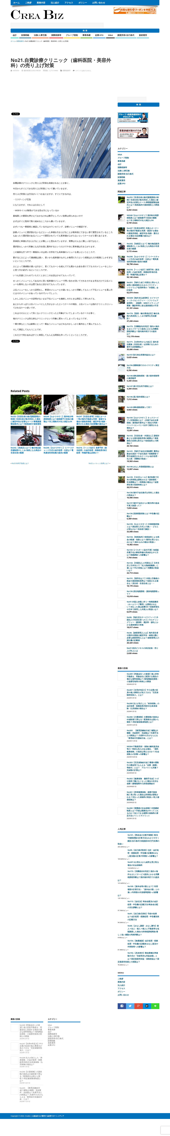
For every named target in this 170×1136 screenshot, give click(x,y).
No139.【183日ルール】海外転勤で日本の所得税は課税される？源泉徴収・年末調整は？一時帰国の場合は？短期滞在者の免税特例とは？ (143, 481)
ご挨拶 (28, 2)
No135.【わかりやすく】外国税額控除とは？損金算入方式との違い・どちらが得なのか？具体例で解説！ (143, 526)
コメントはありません (83, 70)
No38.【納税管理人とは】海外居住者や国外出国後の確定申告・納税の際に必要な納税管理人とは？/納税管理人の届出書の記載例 (143, 636)
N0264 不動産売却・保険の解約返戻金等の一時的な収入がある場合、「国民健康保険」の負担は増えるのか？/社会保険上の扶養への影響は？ (143, 750)
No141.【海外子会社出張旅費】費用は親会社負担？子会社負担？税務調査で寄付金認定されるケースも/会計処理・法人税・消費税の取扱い (143, 455)
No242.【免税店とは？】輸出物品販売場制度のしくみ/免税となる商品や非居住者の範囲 (26, 450)
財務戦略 (25, 35)
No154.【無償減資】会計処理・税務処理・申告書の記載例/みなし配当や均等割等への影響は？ (143, 944)
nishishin (16, 70)
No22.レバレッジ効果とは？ (99, 463)
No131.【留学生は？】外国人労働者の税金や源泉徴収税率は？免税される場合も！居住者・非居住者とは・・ (143, 581)
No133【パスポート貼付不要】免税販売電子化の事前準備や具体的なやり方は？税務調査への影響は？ (143, 552)
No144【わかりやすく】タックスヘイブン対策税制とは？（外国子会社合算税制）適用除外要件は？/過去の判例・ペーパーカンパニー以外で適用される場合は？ (143, 422)
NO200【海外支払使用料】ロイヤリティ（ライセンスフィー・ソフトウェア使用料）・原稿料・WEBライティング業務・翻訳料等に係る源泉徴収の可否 (143, 302)
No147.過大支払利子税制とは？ (140, 386)
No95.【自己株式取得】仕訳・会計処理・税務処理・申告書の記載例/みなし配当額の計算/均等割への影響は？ (143, 853)
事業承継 (86, 35)
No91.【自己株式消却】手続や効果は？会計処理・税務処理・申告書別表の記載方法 (143, 916)
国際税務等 (56, 35)
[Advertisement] (59, 49)
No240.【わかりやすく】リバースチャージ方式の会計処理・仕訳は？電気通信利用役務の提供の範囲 (59, 450)
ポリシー (82, 2)
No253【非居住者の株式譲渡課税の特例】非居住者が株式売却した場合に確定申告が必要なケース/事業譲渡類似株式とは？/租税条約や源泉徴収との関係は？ (26, 421)
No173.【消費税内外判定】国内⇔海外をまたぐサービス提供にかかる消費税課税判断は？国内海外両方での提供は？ (143, 330)
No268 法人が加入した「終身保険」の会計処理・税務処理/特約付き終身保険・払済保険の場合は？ (143, 706)
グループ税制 (72, 35)
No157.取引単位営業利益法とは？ (141, 355)
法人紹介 (55, 2)
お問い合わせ (98, 2)
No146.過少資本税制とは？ (138, 396)
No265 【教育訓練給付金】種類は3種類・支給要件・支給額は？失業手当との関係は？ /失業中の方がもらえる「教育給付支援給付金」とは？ (142, 734)
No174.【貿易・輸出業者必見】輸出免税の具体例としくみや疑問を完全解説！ (143, 316)
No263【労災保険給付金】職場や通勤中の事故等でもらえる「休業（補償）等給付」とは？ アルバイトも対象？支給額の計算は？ (143, 766)
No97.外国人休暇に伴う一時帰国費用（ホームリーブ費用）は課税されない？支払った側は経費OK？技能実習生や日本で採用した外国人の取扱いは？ (143, 605)
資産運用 (143, 35)
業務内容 (41, 2)
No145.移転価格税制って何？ (139, 407)
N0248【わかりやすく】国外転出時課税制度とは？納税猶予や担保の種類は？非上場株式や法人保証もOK (58, 419)
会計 (15, 35)
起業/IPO (99, 35)
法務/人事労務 (40, 35)
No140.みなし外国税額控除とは (140, 466)
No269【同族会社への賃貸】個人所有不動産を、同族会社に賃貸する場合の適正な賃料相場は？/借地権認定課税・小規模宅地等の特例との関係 (143, 678)
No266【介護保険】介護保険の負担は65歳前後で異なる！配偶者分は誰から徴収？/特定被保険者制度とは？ (143, 719)
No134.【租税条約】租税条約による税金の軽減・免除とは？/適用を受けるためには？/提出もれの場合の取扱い (143, 539)
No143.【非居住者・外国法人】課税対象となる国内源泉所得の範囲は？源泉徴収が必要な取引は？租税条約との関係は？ (143, 439)
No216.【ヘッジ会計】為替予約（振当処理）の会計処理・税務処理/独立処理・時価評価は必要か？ (91, 450)
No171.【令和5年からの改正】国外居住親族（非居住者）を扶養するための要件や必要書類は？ (142, 344)
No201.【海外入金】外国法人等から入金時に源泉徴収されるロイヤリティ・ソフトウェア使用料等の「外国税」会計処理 (143, 286)
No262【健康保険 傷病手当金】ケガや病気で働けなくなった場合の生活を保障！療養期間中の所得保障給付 (143, 781)
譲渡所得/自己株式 (125, 35)
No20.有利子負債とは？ (20, 463)
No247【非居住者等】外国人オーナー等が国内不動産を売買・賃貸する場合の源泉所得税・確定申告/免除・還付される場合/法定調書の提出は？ (91, 420)
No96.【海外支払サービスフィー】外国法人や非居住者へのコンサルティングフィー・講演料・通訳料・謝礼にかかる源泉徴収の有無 (142, 621)
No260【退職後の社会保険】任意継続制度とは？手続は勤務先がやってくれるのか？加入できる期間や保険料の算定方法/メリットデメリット (143, 812)
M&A (110, 35)
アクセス (69, 2)
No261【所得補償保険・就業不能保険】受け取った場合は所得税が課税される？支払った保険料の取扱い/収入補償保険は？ (143, 796)
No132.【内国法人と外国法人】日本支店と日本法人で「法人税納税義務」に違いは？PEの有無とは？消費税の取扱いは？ (143, 567)
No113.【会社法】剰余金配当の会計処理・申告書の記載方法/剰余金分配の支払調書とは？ (143, 904)
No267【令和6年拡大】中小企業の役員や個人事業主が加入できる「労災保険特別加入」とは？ (142, 692)
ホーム (16, 2)
